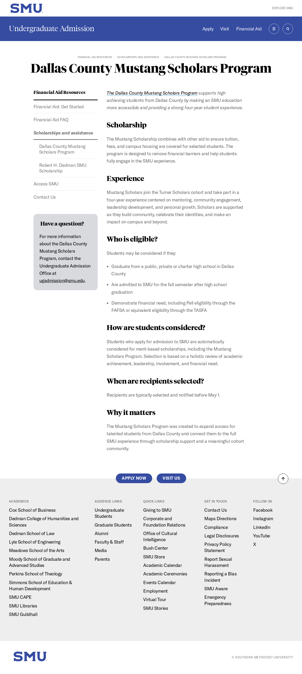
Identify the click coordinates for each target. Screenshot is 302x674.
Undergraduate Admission (51, 28)
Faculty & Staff (109, 542)
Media (101, 550)
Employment (155, 591)
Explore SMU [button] (282, 8)
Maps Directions (220, 518)
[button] (283, 478)
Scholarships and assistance (138, 57)
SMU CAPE (20, 597)
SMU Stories (155, 608)
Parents (102, 559)
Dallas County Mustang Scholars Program (62, 149)
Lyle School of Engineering (34, 542)
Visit (224, 29)
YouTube (261, 536)
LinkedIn (261, 527)
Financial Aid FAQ (51, 119)
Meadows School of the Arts (36, 550)
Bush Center (155, 548)
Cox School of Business (32, 510)
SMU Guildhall (23, 614)
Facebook (263, 510)
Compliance (216, 527)
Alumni (101, 533)
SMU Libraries (23, 606)
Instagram (263, 518)
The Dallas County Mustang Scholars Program (152, 93)
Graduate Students (113, 525)
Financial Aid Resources (95, 57)
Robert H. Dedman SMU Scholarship (62, 168)
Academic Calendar (162, 565)
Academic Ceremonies (165, 574)
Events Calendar (159, 582)
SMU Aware (216, 588)
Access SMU (46, 184)
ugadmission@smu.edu (62, 280)
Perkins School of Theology (35, 574)
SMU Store (154, 557)
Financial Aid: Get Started (59, 106)
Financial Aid (249, 29)
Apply (208, 29)
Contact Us (45, 197)
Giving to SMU (157, 510)
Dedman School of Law (31, 533)
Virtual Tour (154, 599)
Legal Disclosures (221, 536)
